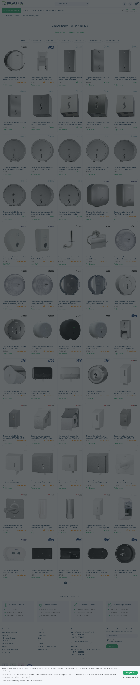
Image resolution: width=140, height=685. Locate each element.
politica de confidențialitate (34, 681)
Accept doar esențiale (130, 677)
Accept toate (130, 673)
